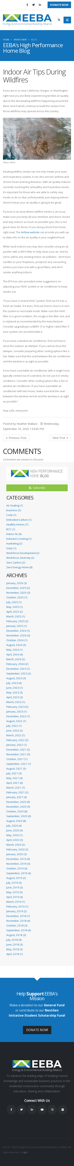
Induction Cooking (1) (18, 539)
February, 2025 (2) (17, 621)
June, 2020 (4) (14, 830)
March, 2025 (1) (15, 616)
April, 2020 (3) (14, 840)
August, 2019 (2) (16, 878)
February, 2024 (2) (17, 664)
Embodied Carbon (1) (18, 519)
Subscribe (37, 488)
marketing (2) (14, 543)
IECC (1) (10, 529)
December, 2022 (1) (18, 716)
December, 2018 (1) (18, 916)
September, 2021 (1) (18, 764)
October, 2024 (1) (16, 640)
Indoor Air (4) (14, 534)
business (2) (13, 510)
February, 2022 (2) (17, 740)
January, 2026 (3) (16, 583)
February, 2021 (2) (17, 792)
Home (6, 39)
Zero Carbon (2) (15, 562)
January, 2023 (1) (16, 711)
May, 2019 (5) (14, 892)
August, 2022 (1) (16, 721)
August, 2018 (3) (16, 935)
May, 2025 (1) (14, 607)
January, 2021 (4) (16, 797)
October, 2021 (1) (16, 759)
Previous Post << (16, 438)
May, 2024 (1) (14, 649)
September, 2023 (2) (18, 673)
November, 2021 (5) (18, 754)
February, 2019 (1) (17, 906)
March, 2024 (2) (15, 659)
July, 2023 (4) (14, 683)
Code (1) (11, 515)
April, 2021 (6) (14, 783)
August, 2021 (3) (16, 768)
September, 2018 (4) (18, 930)
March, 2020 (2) (15, 844)
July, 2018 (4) (14, 940)
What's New (20, 39)
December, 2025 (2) (18, 588)
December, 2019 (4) (18, 859)
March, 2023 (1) (15, 702)
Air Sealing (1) (14, 505)
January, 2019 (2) (16, 911)
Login (25, 1152)
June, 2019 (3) (14, 887)
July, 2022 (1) (14, 726)
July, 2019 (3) (14, 882)
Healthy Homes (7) (17, 524)
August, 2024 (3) (16, 645)
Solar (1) (11, 548)
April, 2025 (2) (14, 611)
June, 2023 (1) (14, 687)
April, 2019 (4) (14, 897)
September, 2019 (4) (18, 873)
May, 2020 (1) (14, 835)
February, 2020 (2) (17, 849)
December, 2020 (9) (18, 802)
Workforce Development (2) (22, 553)
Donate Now (59, 5)
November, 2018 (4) (18, 920)
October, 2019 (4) (16, 868)
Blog (34, 39)
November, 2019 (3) (18, 863)
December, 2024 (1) (18, 630)
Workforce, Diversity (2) (20, 558)
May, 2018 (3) (14, 949)
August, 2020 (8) (16, 821)
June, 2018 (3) (14, 944)
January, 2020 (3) (16, 854)
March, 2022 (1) (15, 735)
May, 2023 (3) (14, 692)
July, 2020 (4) (14, 825)
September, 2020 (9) (18, 816)
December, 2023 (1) (18, 668)
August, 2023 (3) (16, 678)
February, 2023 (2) (17, 707)
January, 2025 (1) (16, 626)
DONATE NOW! (37, 1030)
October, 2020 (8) (16, 811)
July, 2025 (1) (14, 602)
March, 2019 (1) (15, 901)
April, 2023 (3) (14, 697)
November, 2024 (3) (18, 635)
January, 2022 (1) (16, 745)
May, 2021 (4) (14, 778)
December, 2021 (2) (18, 749)
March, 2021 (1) (15, 787)
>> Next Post (60, 438)
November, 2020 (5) (18, 806)
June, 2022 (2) (14, 730)
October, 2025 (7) (16, 597)
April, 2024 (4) (14, 654)
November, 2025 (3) (18, 592)
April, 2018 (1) (14, 954)
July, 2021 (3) (14, 773)
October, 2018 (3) (16, 925)
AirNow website (30, 232)
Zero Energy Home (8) (19, 567)
